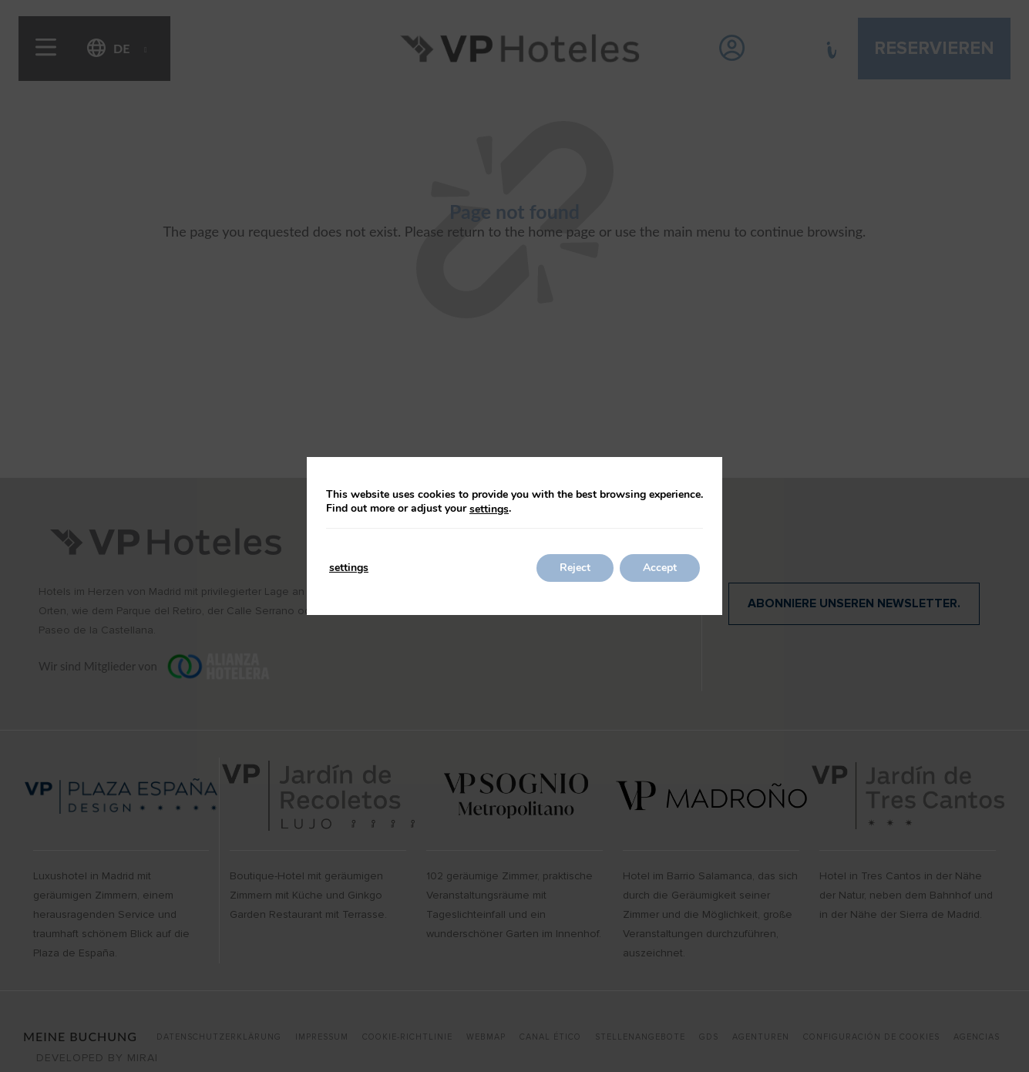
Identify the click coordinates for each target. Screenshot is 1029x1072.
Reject (575, 567)
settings (489, 509)
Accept (660, 567)
